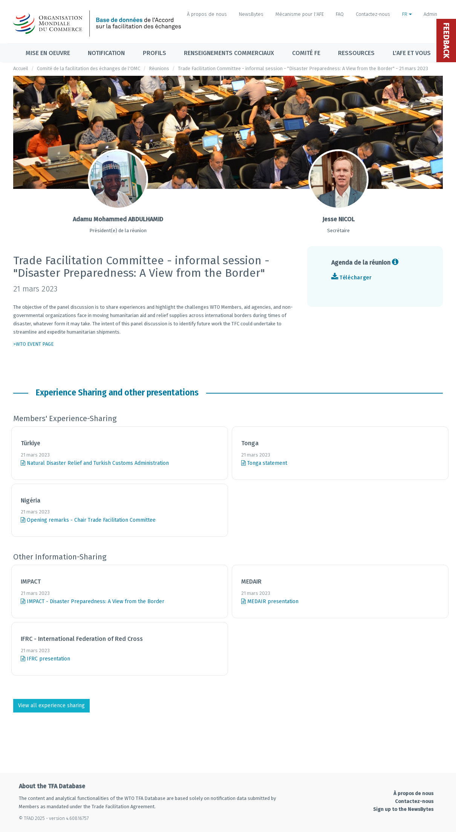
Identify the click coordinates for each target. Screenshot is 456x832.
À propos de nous (207, 14)
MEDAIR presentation (269, 601)
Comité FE (306, 53)
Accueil (20, 68)
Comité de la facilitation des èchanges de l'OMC (88, 68)
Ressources (356, 53)
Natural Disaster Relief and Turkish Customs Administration (95, 463)
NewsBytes (251, 14)
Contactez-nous (373, 14)
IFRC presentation (45, 659)
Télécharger (356, 277)
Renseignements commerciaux (229, 53)
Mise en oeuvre (48, 53)
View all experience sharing (51, 705)
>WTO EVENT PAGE (33, 344)
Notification (106, 53)
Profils (154, 53)
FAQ (340, 14)
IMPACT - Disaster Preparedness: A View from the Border (92, 601)
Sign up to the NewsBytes (403, 809)
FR (407, 14)
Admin (430, 14)
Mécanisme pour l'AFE (299, 14)
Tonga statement (264, 463)
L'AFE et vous (412, 53)
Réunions (159, 68)
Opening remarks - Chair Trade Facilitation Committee (88, 520)
